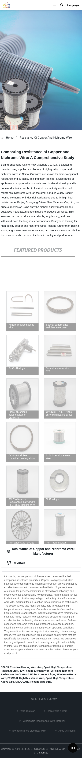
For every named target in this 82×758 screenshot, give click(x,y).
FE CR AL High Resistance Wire (26, 678)
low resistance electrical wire (29, 730)
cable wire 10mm (58, 710)
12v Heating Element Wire (35, 670)
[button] (55, 5)
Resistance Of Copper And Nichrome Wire (46, 137)
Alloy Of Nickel (67, 730)
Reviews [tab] (16, 563)
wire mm (56, 670)
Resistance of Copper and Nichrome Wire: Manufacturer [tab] (41, 551)
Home (10, 137)
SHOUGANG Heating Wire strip (33, 681)
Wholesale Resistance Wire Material (45, 720)
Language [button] (73, 5)
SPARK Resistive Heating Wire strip (21, 667)
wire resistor (28, 710)
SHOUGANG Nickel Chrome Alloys (35, 674)
